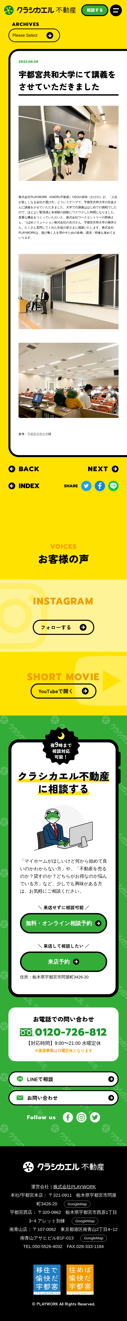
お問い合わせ (65, 1097)
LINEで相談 (65, 1079)
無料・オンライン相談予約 (63, 923)
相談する (95, 10)
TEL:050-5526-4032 (42, 1246)
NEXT (103, 469)
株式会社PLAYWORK (74, 1186)
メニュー (116, 10)
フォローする (63, 627)
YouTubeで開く (63, 691)
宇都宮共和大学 (37, 434)
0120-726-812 (71, 1032)
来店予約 (63, 962)
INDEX (24, 486)
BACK (24, 469)
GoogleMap (77, 1204)
